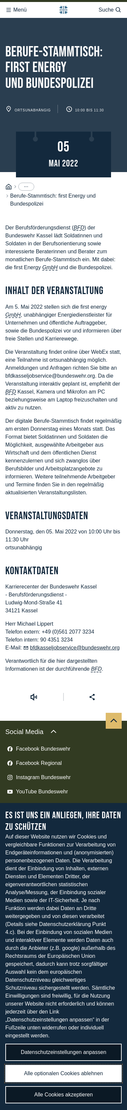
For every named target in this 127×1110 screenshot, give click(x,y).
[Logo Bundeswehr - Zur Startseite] (63, 8)
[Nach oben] (114, 689)
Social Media (31, 700)
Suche (110, 8)
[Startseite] (8, 155)
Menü (16, 8)
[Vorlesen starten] (34, 665)
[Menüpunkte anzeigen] (26, 155)
